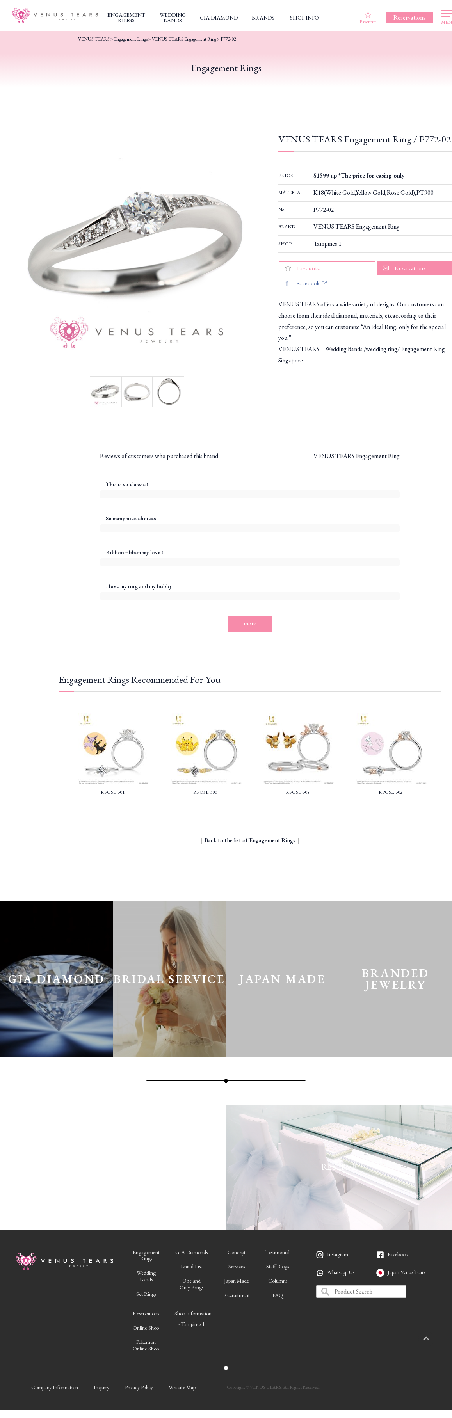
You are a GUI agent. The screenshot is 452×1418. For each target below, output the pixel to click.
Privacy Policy (139, 1387)
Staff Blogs (277, 1266)
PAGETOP (434, 1339)
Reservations (146, 1313)
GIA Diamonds (191, 1252)
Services (236, 1266)
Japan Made (236, 1280)
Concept (237, 1252)
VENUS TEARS (94, 39)
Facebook (398, 1254)
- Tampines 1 (191, 1323)
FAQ (277, 1295)
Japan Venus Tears (406, 1272)
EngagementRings (146, 1255)
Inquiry (101, 1387)
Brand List (191, 1266)
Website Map (182, 1387)
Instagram (337, 1254)
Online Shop (146, 1327)
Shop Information (193, 1313)
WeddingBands (146, 1276)
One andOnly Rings (191, 1284)
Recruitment (236, 1295)
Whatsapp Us (340, 1272)
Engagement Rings (131, 39)
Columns (277, 1280)
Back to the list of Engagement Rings (250, 840)
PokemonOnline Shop (146, 1345)
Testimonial (277, 1252)
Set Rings (146, 1293)
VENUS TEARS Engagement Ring (356, 226)
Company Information (54, 1387)
